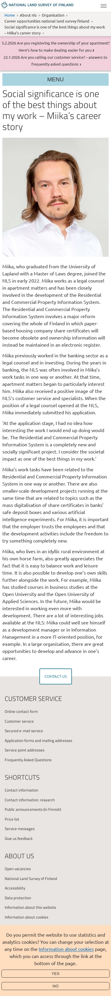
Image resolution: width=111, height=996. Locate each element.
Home (9, 15)
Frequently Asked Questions (28, 760)
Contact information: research (30, 800)
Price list (12, 819)
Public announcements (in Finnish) (33, 809)
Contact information (21, 790)
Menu (104, 6)
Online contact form (21, 711)
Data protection (18, 898)
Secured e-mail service (24, 731)
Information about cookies (66, 949)
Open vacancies (18, 869)
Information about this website (30, 907)
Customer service (19, 721)
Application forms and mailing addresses (38, 740)
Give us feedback (19, 838)
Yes (55, 973)
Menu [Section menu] (55, 79)
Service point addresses (24, 750)
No (56, 986)
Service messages (20, 829)
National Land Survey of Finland (31, 878)
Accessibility (15, 888)
